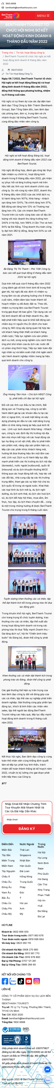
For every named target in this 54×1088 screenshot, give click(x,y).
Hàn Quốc (25, 865)
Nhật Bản (25, 860)
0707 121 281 (19, 960)
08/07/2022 (15, 70)
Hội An (41, 900)
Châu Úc (6, 903)
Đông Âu (7, 887)
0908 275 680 (20, 949)
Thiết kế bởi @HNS (12, 1083)
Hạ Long (42, 857)
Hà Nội (41, 852)
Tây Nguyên (8, 871)
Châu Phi (7, 908)
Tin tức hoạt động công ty (30, 52)
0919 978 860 (21, 957)
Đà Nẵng (42, 911)
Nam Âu (6, 892)
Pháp (22, 887)
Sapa (40, 868)
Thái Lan (24, 849)
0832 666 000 (15, 931)
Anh (22, 908)
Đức (22, 892)
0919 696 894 (23, 939)
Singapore (25, 855)
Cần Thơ (42, 884)
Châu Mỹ (7, 913)
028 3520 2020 (12, 1014)
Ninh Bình (43, 863)
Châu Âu (6, 881)
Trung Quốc (26, 881)
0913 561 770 (20, 953)
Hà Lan (24, 903)
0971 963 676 (22, 935)
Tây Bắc (6, 855)
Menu (43, 15)
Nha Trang (44, 889)
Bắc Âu (6, 897)
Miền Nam (7, 865)
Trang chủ (7, 52)
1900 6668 (13, 1022)
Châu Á (6, 876)
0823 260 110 (16, 943)
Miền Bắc (7, 849)
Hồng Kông (26, 876)
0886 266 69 (19, 964)
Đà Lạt (41, 916)
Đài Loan (24, 871)
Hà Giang (43, 879)
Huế (40, 905)
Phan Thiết (44, 895)
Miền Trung (8, 860)
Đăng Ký (27, 829)
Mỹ (21, 913)
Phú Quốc (43, 873)
